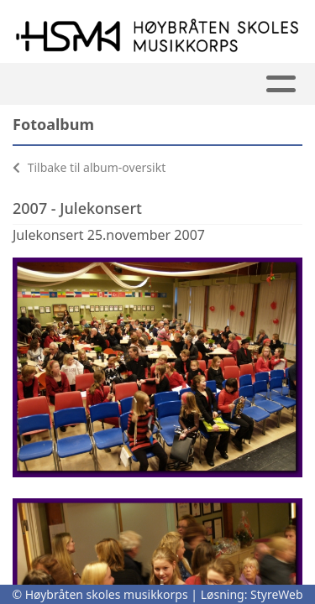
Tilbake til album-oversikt (89, 167)
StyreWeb (276, 594)
